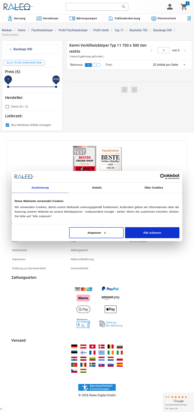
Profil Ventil (101, 30)
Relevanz (76, 65)
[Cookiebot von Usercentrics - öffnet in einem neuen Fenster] (162, 176)
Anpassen (97, 232)
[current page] (164, 50)
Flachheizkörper (42, 30)
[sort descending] (88, 65)
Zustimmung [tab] (40, 187)
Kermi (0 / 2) (19, 106)
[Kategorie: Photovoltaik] (163, 18)
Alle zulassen (152, 232)
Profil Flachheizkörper (73, 30)
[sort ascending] (96, 65)
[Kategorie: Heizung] (16, 18)
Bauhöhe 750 (138, 30)
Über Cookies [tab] (154, 187)
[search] (93, 7)
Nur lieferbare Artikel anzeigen (31, 125)
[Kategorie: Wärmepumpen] (83, 18)
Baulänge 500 (162, 30)
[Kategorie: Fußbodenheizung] (124, 18)
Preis (109, 65)
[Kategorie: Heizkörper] (47, 18)
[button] (169, 6)
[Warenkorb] (184, 6)
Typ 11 (119, 30)
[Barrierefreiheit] (97, 387)
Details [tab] (97, 187)
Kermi (22, 30)
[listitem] (38, 241)
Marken (7, 30)
